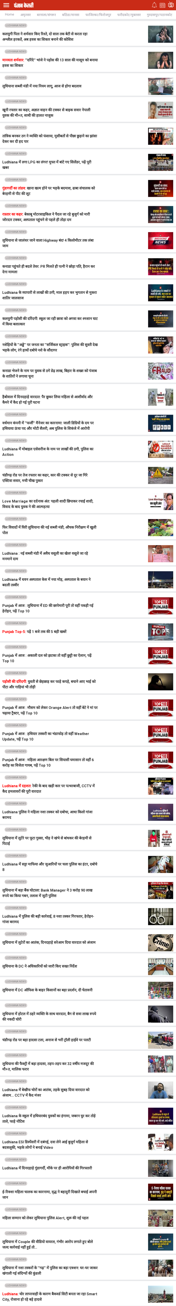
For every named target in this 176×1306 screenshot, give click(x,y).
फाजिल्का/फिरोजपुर (98, 15)
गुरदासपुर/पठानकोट (159, 15)
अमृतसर (25, 15)
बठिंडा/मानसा (70, 15)
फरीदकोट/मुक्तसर (129, 15)
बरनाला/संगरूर (46, 15)
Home (9, 14)
